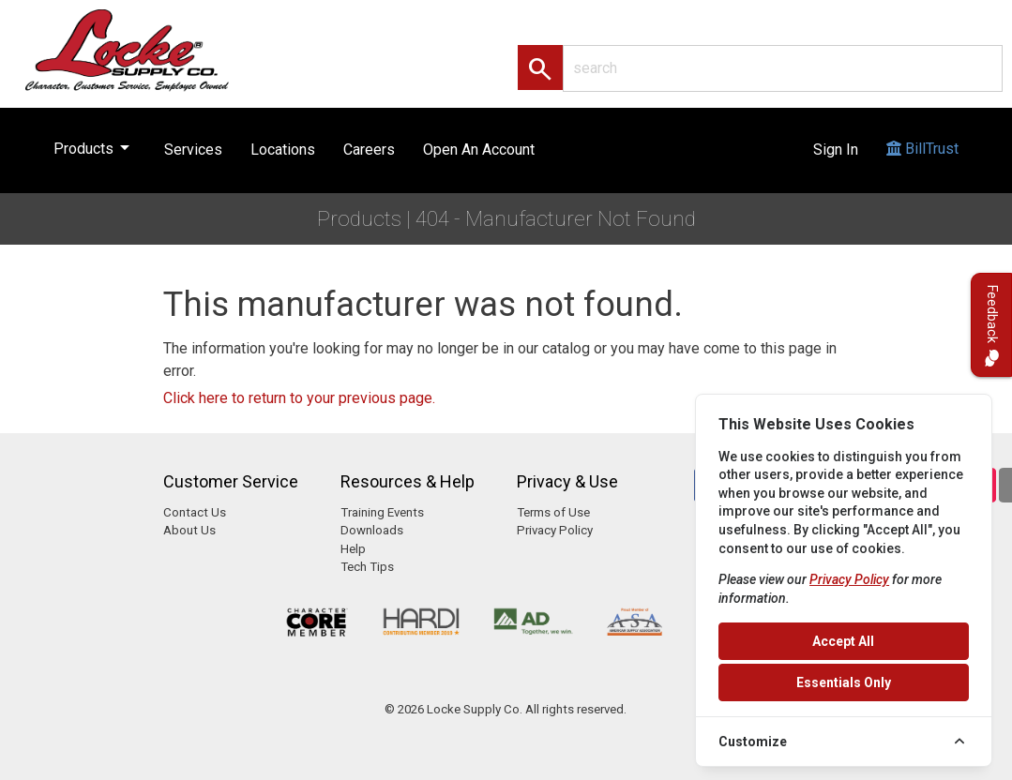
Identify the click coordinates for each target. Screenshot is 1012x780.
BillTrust (922, 166)
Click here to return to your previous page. (299, 398)
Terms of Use (553, 512)
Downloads (371, 530)
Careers (369, 149)
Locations (282, 149)
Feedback (992, 325)
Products (94, 144)
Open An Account (479, 149)
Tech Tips (367, 567)
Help (353, 549)
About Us (189, 530)
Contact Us (194, 512)
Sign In (835, 149)
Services (193, 149)
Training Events (382, 512)
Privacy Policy (555, 530)
